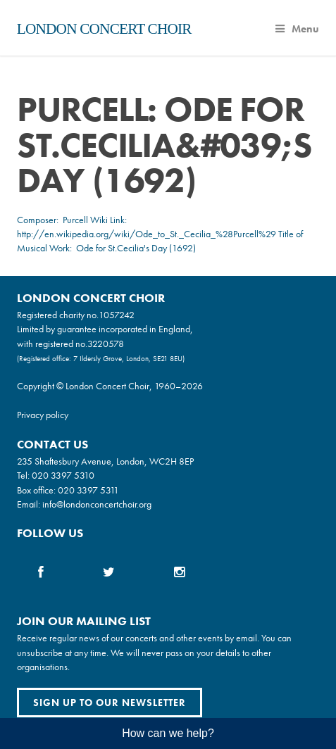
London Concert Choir (104, 28)
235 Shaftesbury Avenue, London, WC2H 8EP (105, 461)
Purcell (75, 219)
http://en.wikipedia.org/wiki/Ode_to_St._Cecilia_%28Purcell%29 (146, 233)
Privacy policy (42, 414)
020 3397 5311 (88, 490)
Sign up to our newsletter (109, 702)
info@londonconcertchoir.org (96, 504)
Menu (297, 29)
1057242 (117, 314)
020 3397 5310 (63, 475)
